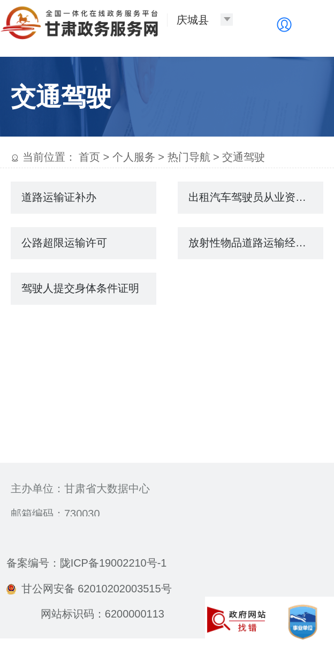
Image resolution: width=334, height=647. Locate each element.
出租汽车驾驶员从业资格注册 (255, 197)
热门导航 (189, 157)
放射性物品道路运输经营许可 (255, 243)
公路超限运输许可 (64, 243)
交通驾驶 (243, 157)
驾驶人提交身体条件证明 (80, 288)
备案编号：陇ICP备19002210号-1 (86, 563)
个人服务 (133, 157)
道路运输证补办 (58, 197)
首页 (89, 157)
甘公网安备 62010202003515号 (89, 589)
